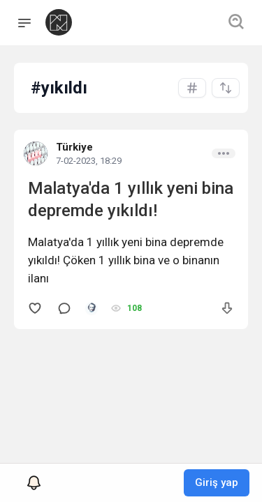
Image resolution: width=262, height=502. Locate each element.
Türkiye (74, 147)
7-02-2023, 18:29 (89, 160)
